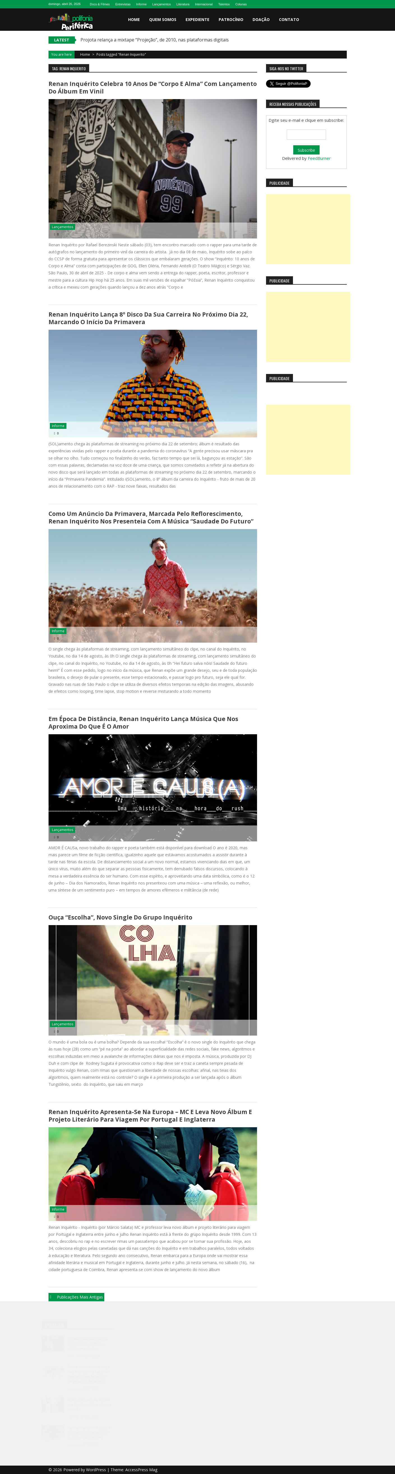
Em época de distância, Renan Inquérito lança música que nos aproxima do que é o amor (143, 722)
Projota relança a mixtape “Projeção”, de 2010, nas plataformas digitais (154, 40)
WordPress (96, 1469)
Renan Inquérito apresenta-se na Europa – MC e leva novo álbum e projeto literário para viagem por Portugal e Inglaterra (150, 1115)
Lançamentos (161, 4)
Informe (141, 4)
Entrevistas (122, 4)
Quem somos (162, 19)
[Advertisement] (308, 229)
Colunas (241, 4)
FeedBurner (319, 158)
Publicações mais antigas (80, 1297)
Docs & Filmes (100, 4)
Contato (289, 19)
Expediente (197, 19)
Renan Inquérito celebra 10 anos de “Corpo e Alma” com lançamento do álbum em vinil (152, 87)
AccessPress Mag (141, 1469)
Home (134, 19)
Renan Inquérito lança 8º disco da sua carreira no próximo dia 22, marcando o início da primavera (148, 318)
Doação (261, 19)
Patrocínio (231, 19)
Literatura (182, 4)
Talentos (224, 4)
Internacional (204, 4)
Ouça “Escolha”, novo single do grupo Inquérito (120, 917)
